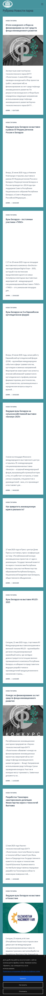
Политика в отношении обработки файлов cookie (21, 971)
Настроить (23, 985)
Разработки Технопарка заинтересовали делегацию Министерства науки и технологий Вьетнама (22, 801)
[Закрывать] (44, 956)
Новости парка (11, 21)
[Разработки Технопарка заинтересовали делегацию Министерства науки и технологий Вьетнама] (23, 825)
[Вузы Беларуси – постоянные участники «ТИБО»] (23, 241)
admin (8, 110)
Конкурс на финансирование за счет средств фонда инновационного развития (22, 698)
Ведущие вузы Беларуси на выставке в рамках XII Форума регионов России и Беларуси (23, 129)
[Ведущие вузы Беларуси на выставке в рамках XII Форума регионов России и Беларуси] (23, 152)
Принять (23, 978)
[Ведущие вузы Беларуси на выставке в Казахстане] (23, 918)
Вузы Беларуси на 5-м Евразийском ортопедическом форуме (22, 313)
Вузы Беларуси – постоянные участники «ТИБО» (19, 220)
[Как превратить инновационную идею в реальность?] (23, 529)
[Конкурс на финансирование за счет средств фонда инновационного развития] (23, 720)
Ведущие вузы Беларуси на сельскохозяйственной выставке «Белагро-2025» (21, 414)
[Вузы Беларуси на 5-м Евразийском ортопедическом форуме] (23, 334)
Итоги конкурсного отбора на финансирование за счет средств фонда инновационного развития (21, 28)
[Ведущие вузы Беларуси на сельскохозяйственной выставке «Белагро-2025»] (23, 436)
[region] (23, 975)
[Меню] (42, 4)
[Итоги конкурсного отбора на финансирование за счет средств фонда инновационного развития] (23, 50)
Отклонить (23, 991)
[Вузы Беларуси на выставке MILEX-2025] (23, 622)
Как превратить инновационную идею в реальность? (21, 508)
